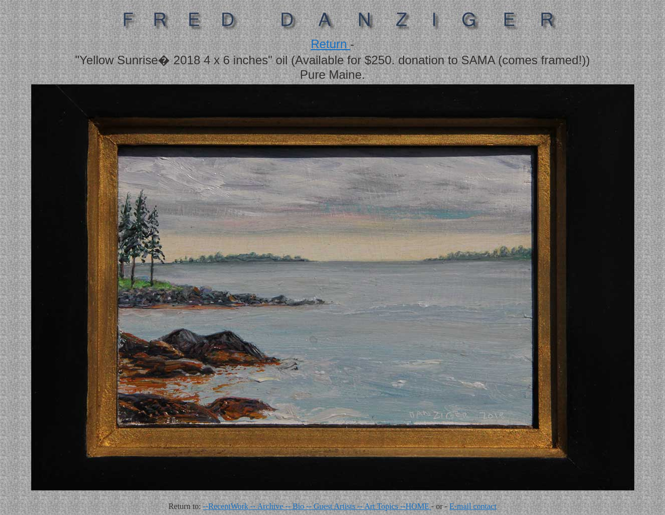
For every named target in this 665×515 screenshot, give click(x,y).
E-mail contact (473, 506)
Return (330, 44)
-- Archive (267, 506)
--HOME (415, 506)
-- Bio (295, 506)
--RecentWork (226, 506)
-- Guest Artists (331, 506)
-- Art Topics (378, 506)
